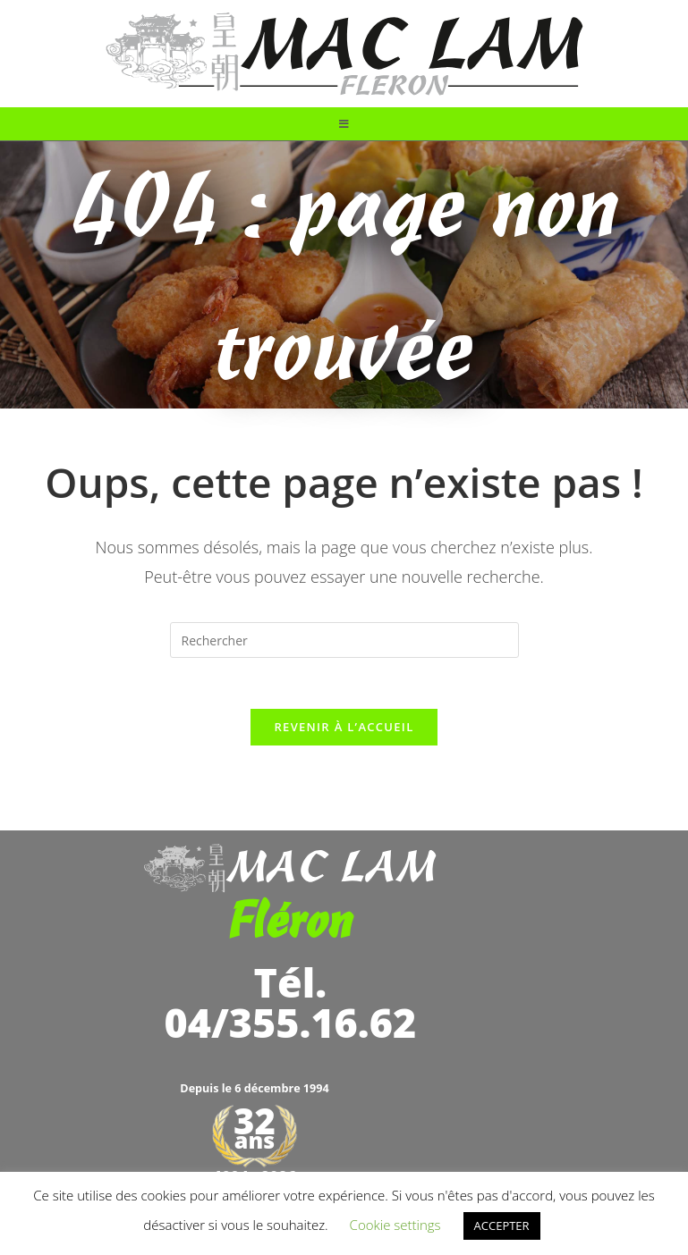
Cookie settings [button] (395, 1225)
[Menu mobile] (344, 123)
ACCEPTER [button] (502, 1225)
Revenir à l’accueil (343, 730)
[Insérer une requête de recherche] (344, 640)
